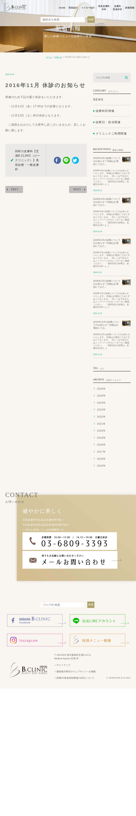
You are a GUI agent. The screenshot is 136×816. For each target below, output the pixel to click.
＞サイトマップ (62, 665)
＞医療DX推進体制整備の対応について (74, 678)
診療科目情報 (105, 111)
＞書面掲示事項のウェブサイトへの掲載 (75, 671)
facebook (57, 160)
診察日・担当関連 (108, 122)
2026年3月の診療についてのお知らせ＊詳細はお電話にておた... (106, 202)
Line (66, 160)
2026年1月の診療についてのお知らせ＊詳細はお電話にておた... (106, 284)
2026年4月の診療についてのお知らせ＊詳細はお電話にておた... (106, 161)
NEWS (98, 99)
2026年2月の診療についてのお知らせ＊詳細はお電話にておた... (106, 243)
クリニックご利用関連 (111, 133)
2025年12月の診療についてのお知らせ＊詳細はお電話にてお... (106, 325)
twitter (75, 160)
